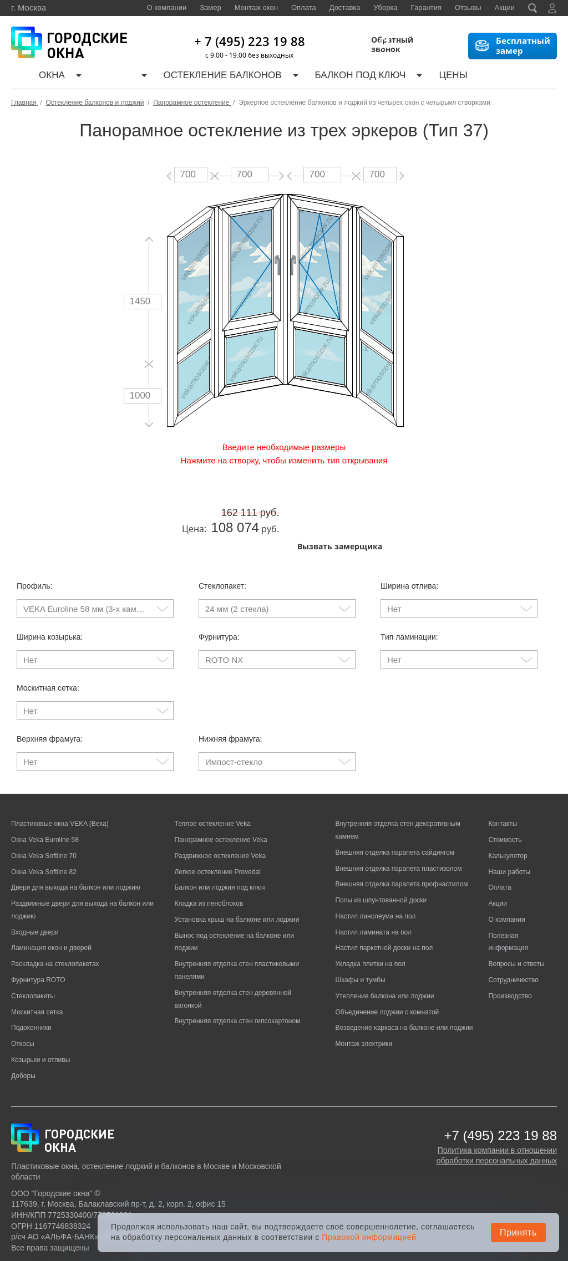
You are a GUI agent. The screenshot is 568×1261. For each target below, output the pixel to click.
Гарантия (426, 7)
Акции (505, 7)
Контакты (523, 76)
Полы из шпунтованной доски (381, 863)
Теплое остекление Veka (212, 787)
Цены (334, 76)
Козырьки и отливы (40, 1023)
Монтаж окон (256, 7)
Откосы (22, 1007)
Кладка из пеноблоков (208, 867)
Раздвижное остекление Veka (220, 819)
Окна (37, 76)
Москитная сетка (37, 975)
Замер (210, 7)
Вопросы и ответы (516, 927)
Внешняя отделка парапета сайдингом (394, 816)
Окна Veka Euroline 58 (45, 803)
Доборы (23, 1039)
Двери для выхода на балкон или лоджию (75, 851)
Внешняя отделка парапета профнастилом (401, 847)
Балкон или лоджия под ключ (219, 851)
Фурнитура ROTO (38, 943)
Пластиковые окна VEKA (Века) (60, 787)
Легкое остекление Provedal (217, 835)
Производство (509, 959)
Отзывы (468, 7)
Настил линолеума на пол (375, 880)
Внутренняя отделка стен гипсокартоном (237, 984)
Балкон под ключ (270, 76)
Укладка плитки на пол (370, 927)
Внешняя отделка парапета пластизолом (398, 831)
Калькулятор (389, 76)
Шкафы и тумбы (360, 943)
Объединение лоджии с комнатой (387, 975)
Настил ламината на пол (373, 896)
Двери (79, 76)
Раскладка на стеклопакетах (55, 927)
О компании (167, 7)
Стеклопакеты (33, 959)
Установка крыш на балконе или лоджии (236, 883)
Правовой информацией (369, 1237)
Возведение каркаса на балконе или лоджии (404, 991)
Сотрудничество (513, 943)
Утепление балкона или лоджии (384, 959)
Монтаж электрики (363, 1007)
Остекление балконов (161, 76)
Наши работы (462, 76)
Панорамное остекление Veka (220, 803)
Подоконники (31, 991)
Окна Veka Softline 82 (44, 835)
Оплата (303, 7)
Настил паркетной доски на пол (384, 911)
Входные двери (35, 896)
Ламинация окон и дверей (51, 911)
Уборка (386, 7)
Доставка (345, 7)
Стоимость (504, 803)
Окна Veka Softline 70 (44, 819)
